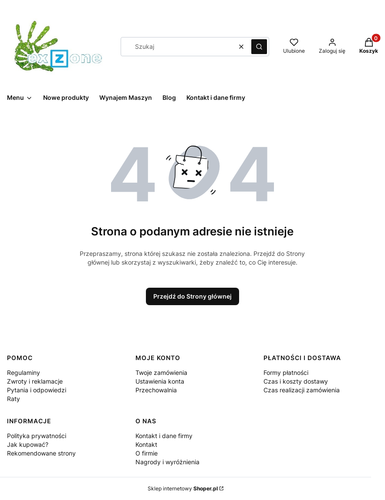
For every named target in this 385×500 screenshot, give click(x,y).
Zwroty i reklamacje (35, 381)
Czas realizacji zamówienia (301, 390)
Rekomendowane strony (41, 453)
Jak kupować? (27, 444)
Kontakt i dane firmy (163, 435)
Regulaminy (23, 372)
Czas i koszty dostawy (295, 381)
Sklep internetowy (183, 488)
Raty (13, 398)
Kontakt (146, 444)
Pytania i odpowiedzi (36, 390)
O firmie (146, 453)
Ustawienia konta (159, 381)
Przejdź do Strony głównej (192, 296)
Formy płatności (285, 372)
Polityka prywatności (36, 435)
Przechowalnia (156, 390)
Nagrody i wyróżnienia (167, 462)
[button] (259, 46)
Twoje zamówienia (161, 372)
